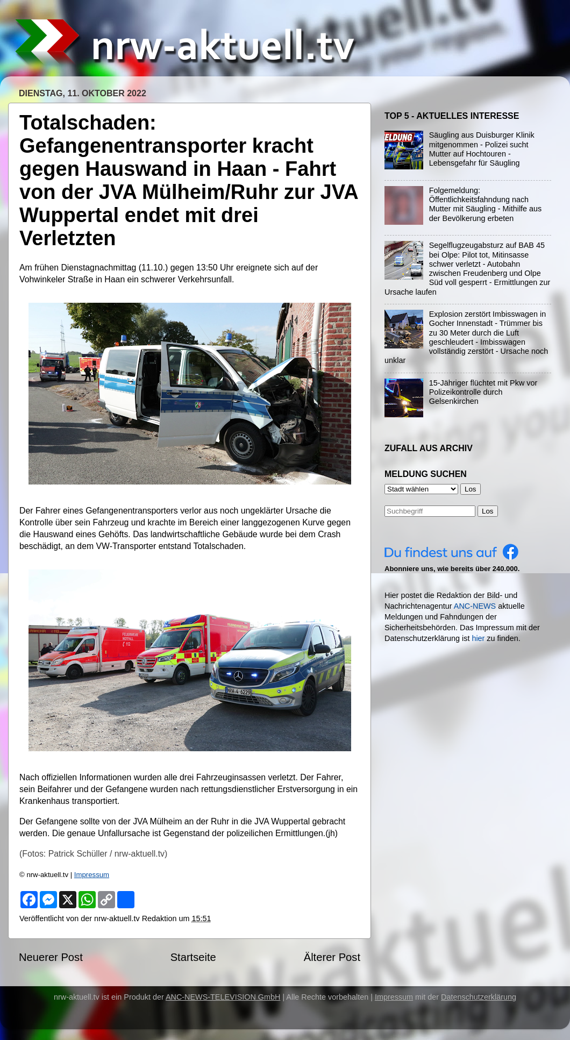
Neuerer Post (51, 957)
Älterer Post (332, 957)
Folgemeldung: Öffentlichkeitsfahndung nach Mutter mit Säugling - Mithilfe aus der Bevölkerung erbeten (485, 204)
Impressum (91, 875)
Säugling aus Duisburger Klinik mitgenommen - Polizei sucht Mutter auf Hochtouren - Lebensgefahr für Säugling (482, 149)
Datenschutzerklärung (478, 997)
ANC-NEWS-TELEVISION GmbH (223, 997)
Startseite (193, 957)
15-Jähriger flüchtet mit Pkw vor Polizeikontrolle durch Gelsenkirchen (483, 392)
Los (488, 511)
